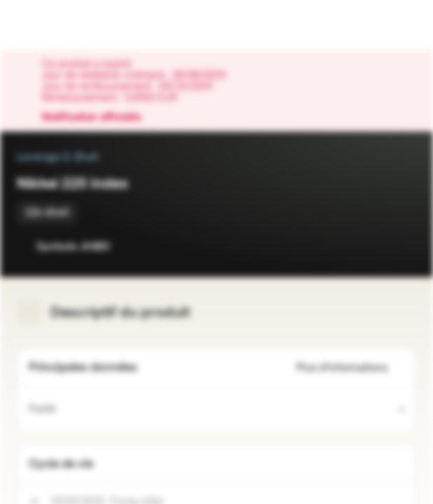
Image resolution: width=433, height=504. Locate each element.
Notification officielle (98, 117)
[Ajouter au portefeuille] (402, 246)
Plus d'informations (350, 368)
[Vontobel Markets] (55, 25)
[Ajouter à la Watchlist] (374, 246)
